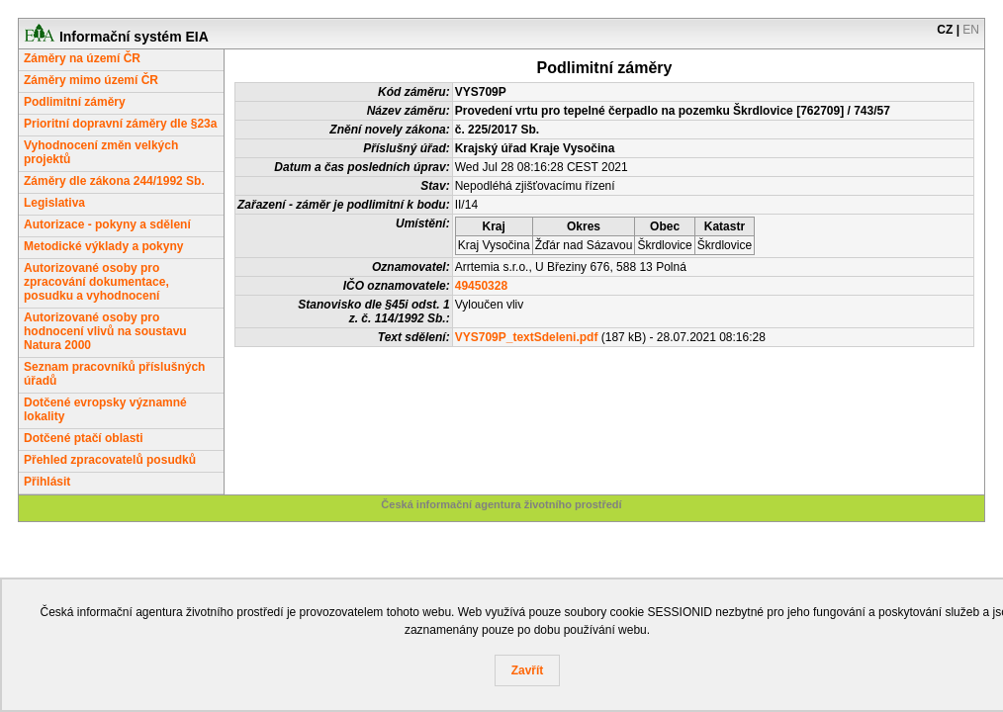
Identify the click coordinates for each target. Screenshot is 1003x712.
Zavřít (527, 670)
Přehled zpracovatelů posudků (110, 460)
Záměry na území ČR (82, 58)
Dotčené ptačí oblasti (83, 438)
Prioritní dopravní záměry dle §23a (120, 124)
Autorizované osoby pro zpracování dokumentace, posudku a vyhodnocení (96, 282)
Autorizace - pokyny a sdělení (107, 224)
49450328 (481, 286)
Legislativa (54, 203)
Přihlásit (47, 482)
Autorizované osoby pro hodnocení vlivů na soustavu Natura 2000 (105, 331)
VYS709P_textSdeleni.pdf (526, 337)
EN (970, 30)
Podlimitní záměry (75, 102)
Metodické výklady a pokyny (103, 246)
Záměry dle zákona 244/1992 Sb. (114, 181)
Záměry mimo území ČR (91, 80)
